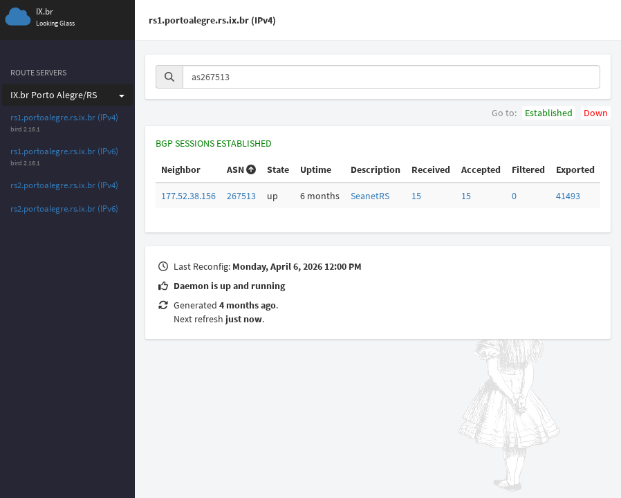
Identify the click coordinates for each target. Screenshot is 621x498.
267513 (241, 196)
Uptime (315, 169)
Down (596, 113)
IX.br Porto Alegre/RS (67, 95)
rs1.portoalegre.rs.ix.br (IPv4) (64, 117)
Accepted (481, 169)
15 (416, 196)
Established (549, 113)
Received (430, 169)
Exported (575, 169)
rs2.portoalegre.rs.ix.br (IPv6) (64, 208)
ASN (241, 169)
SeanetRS (370, 196)
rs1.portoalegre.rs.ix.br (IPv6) (64, 151)
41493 (568, 196)
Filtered (528, 169)
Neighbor (181, 169)
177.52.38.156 (188, 196)
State (278, 169)
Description (375, 169)
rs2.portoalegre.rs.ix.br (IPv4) (64, 185)
